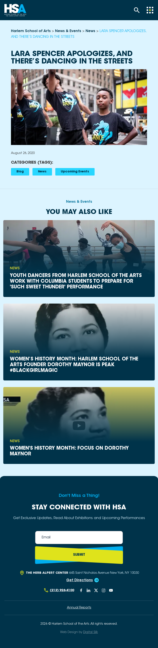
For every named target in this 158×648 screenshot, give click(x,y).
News (42, 171)
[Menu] (150, 10)
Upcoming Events (75, 171)
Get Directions (79, 580)
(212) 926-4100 (62, 590)
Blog (20, 171)
